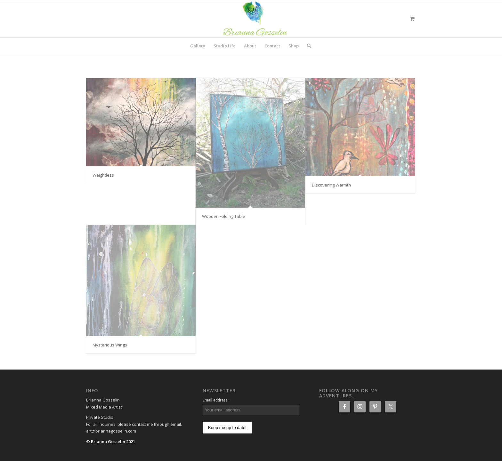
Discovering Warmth (331, 185)
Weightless (103, 175)
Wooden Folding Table (223, 216)
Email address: (216, 400)
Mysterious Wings (110, 345)
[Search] (307, 46)
